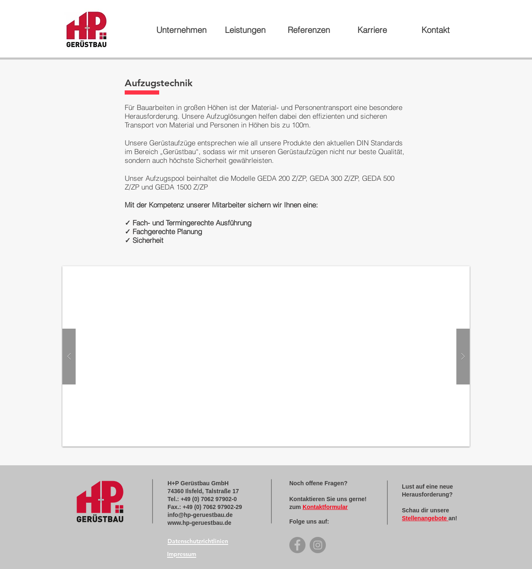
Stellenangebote (425, 518)
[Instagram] (318, 545)
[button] (266, 356)
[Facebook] (297, 545)
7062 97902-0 (218, 499)
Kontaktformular (325, 507)
